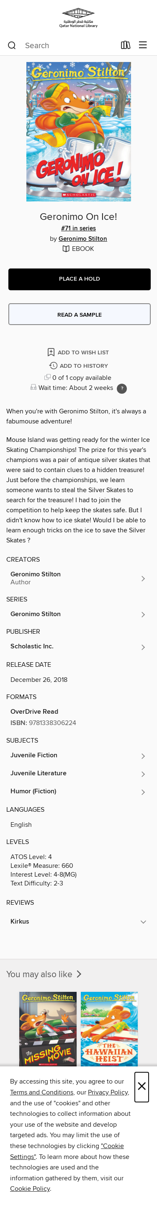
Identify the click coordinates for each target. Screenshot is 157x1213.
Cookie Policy (30, 1189)
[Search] (12, 45)
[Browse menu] (143, 45)
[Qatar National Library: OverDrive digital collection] (78, 17)
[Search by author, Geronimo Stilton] (78, 578)
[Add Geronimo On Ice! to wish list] (78, 352)
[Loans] (126, 47)
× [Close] (141, 1087)
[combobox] (62, 46)
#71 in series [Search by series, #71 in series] (78, 228)
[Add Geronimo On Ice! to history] (79, 366)
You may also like (44, 974)
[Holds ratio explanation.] (122, 389)
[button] (79, 279)
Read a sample (79, 315)
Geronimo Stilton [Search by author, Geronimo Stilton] (83, 239)
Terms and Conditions (41, 1092)
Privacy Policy (108, 1092)
